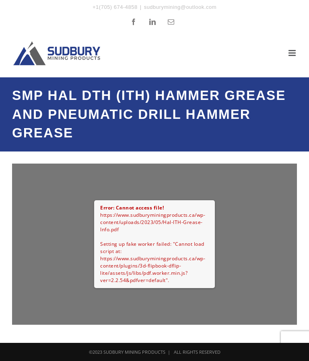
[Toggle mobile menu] (292, 53)
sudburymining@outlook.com (180, 7)
